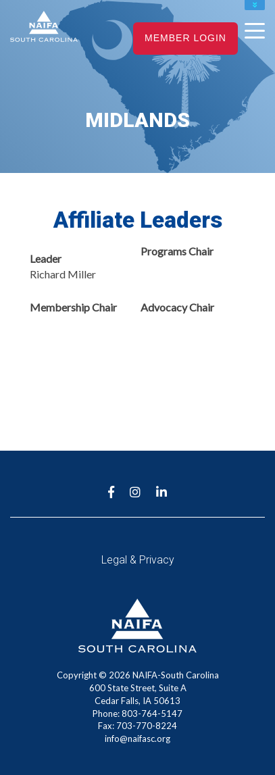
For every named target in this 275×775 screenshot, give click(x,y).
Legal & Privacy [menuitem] (137, 559)
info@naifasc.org (137, 738)
